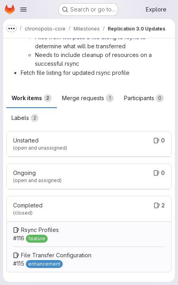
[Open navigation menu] (23, 9)
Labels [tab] (25, 118)
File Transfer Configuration (56, 255)
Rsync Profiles (40, 229)
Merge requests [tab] (88, 98)
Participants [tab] (144, 98)
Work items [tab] (32, 98)
